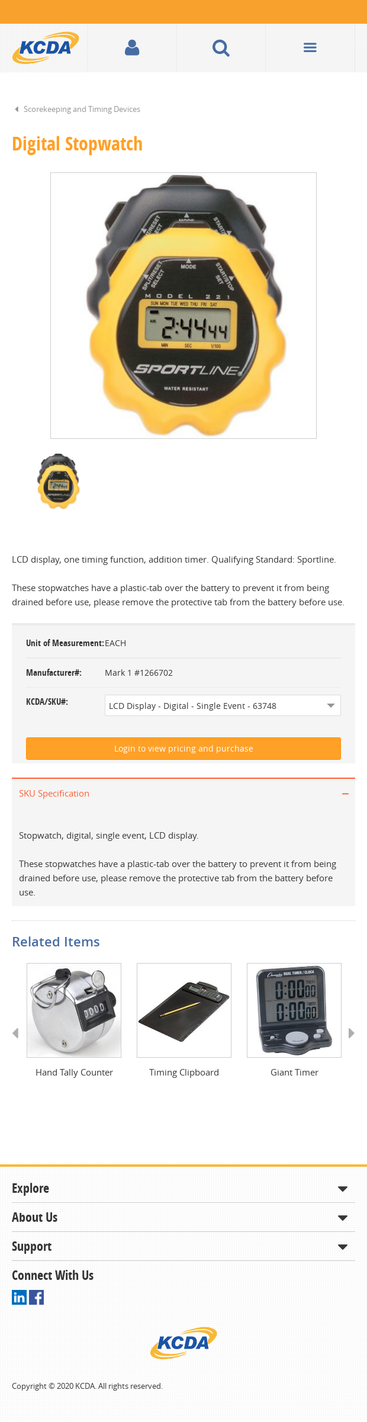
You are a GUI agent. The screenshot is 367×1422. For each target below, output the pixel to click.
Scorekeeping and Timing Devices (82, 109)
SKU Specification (54, 793)
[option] (183, 305)
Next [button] (347, 1044)
